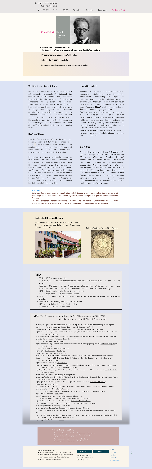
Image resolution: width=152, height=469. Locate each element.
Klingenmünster (63, 417)
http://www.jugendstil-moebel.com (50, 459)
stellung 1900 (47, 334)
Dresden (101, 329)
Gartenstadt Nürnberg (98, 382)
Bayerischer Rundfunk (92, 415)
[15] (115, 415)
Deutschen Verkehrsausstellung (70, 408)
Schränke (113, 455)
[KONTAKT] (84, 451)
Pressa (110, 410)
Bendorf (61, 420)
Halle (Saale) (61, 379)
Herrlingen (61, 351)
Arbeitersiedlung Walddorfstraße (56, 365)
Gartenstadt (112, 370)
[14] (69, 355)
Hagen (103, 365)
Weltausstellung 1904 (108, 344)
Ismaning (57, 405)
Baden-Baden (59, 341)
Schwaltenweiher (63, 389)
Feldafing (86, 391)
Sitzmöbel (113, 452)
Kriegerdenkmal (45, 405)
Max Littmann (110, 336)
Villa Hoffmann (49, 379)
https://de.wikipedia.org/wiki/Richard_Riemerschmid (83, 319)
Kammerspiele (79, 336)
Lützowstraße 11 (59, 325)
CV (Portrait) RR (115, 460)
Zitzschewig (77, 396)
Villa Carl (77, 391)
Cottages (86, 325)
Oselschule (86, 398)
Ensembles (113, 458)
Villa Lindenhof (50, 351)
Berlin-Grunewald (61, 355)
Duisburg (59, 375)
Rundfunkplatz (109, 415)
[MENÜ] (101, 451)
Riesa (57, 394)
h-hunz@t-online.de (87, 458)
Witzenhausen (62, 363)
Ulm (57, 384)
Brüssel (111, 386)
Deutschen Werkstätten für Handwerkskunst (72, 377)
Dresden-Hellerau (48, 372)
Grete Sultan (65, 358)
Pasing (100, 325)
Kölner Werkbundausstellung (81, 401)
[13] (76, 339)
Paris (56, 334)
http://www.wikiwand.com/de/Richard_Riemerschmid (56, 454)
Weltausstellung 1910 (99, 386)
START (112, 449)
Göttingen (55, 360)
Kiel (68, 348)
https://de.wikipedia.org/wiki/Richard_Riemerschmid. (56, 452)
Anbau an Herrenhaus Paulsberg (51, 396)
